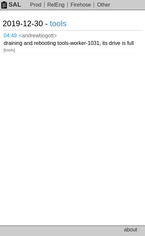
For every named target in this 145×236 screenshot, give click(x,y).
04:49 (10, 35)
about (130, 229)
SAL (11, 4)
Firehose (81, 5)
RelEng (55, 5)
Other (103, 5)
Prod (35, 5)
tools (58, 23)
